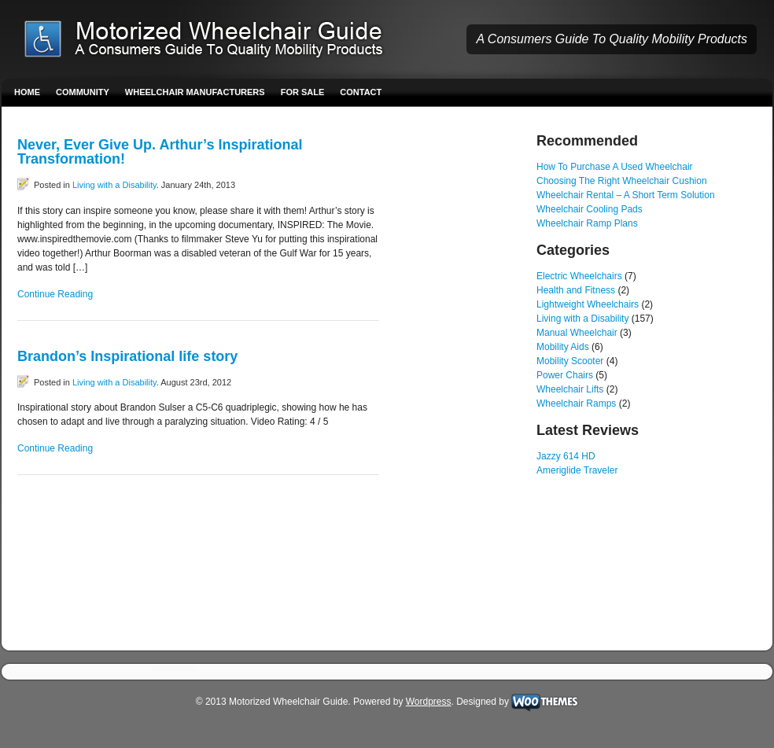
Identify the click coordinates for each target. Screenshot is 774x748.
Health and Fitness (575, 290)
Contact (360, 92)
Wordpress (429, 701)
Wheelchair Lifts (569, 389)
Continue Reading (55, 294)
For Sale (303, 92)
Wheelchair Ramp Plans (587, 223)
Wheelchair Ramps (576, 403)
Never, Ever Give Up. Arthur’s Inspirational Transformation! (159, 152)
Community (82, 92)
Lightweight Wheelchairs (587, 304)
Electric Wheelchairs (579, 276)
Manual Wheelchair (576, 332)
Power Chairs (564, 375)
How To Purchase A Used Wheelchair (614, 166)
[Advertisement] (458, 370)
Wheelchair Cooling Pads (589, 209)
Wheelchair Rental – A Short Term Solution (625, 195)
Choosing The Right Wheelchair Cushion (621, 180)
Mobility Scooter (569, 361)
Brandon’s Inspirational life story (127, 356)
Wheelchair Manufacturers (195, 92)
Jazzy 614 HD (565, 456)
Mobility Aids (562, 346)
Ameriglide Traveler (576, 470)
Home (27, 92)
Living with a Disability (114, 185)
